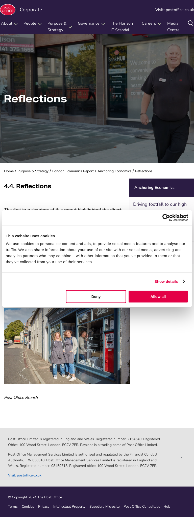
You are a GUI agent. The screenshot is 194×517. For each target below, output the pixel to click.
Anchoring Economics (114, 171)
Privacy (43, 506)
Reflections (144, 171)
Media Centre (173, 27)
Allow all (158, 296)
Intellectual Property (69, 506)
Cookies (28, 506)
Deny (96, 296)
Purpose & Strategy (32, 171)
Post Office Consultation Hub (147, 506)
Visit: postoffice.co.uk (174, 10)
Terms (13, 506)
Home (9, 171)
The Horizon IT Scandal (122, 27)
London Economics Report (73, 171)
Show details (166, 281)
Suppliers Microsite (104, 506)
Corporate (21, 9)
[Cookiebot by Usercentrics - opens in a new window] (166, 217)
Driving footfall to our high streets (160, 208)
